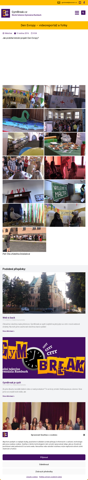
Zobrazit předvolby (44, 471)
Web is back (9, 317)
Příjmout (44, 457)
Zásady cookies (32, 477)
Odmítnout (44, 464)
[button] (84, 435)
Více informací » (8, 331)
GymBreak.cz (19, 11)
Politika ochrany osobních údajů (50, 477)
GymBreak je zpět (12, 382)
